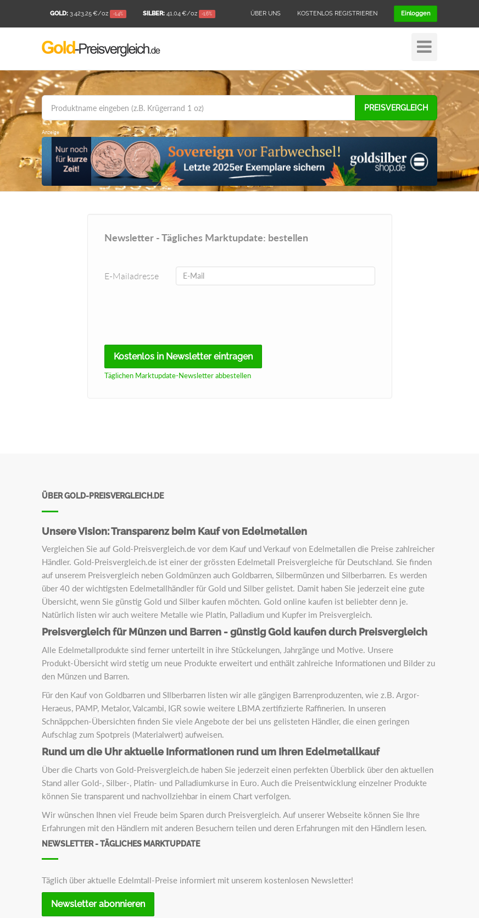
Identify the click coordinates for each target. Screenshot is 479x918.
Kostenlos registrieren (337, 13)
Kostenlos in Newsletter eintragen (183, 356)
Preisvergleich (396, 107)
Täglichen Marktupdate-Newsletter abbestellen (177, 375)
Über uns (265, 13)
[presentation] (179, 315)
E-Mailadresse (131, 275)
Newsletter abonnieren (98, 904)
